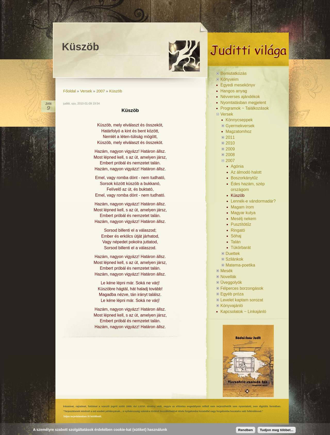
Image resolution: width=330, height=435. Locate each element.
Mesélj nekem (243, 218)
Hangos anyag (233, 91)
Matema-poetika (240, 265)
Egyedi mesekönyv (237, 85)
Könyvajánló (231, 305)
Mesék (226, 271)
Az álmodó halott (246, 172)
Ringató (238, 230)
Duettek (233, 253)
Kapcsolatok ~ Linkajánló (243, 311)
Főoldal (69, 91)
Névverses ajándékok (240, 96)
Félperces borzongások (241, 288)
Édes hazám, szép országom (248, 187)
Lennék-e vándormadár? (253, 201)
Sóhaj (236, 236)
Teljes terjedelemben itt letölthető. (82, 416)
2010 (230, 143)
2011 (230, 137)
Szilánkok (234, 259)
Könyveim (229, 79)
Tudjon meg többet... (276, 430)
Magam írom (242, 207)
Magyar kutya (243, 213)
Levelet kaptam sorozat (241, 300)
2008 (230, 154)
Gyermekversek (240, 126)
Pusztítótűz (241, 224)
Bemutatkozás (233, 73)
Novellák (228, 277)
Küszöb (115, 91)
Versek (86, 91)
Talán (236, 242)
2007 (100, 91)
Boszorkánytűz (244, 178)
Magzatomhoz (239, 131)
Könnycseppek (239, 120)
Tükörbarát (241, 247)
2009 (230, 149)
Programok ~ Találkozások (244, 108)
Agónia (237, 166)
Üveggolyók (231, 282)
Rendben (245, 430)
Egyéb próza (232, 294)
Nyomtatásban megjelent (243, 102)
